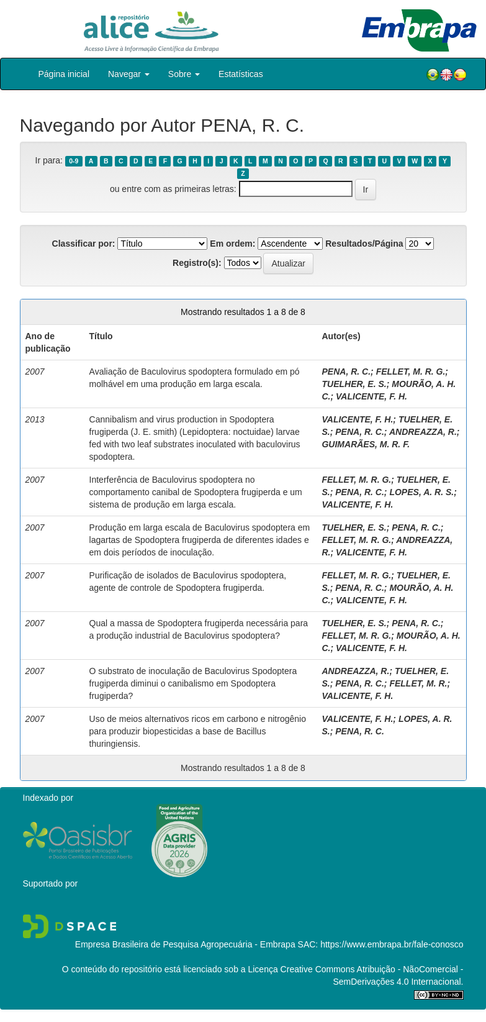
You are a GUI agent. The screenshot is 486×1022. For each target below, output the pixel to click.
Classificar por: (83, 244)
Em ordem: (232, 244)
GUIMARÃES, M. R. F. (366, 444)
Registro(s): (197, 263)
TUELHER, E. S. (354, 384)
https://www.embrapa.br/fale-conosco (391, 944)
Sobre (184, 74)
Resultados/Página (364, 244)
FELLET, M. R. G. (411, 371)
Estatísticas (240, 74)
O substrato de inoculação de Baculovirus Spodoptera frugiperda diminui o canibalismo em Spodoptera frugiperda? (193, 683)
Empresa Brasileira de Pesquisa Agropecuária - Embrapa (185, 944)
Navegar (129, 74)
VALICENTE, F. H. (371, 396)
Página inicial (64, 74)
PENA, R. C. (346, 371)
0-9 (73, 161)
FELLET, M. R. (418, 683)
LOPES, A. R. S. (421, 492)
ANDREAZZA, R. (423, 432)
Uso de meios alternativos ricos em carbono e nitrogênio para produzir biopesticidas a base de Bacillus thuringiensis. (197, 731)
